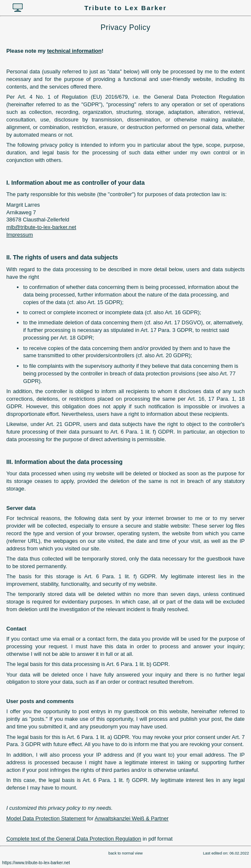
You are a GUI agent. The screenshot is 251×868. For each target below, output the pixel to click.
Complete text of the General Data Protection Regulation (73, 839)
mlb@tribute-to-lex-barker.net (41, 227)
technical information (74, 51)
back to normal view (125, 853)
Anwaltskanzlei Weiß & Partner (131, 818)
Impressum (19, 235)
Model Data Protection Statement (46, 818)
